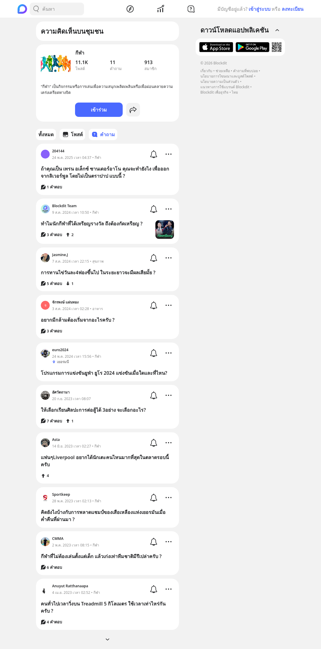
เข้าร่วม (99, 109)
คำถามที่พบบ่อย (245, 70)
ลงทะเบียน (292, 9)
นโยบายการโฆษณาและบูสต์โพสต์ (226, 76)
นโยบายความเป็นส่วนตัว (219, 81)
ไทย (235, 92)
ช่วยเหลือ (223, 70)
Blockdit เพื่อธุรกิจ (214, 92)
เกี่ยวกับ (206, 70)
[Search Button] (36, 8)
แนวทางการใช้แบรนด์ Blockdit (224, 86)
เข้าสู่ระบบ (259, 9)
